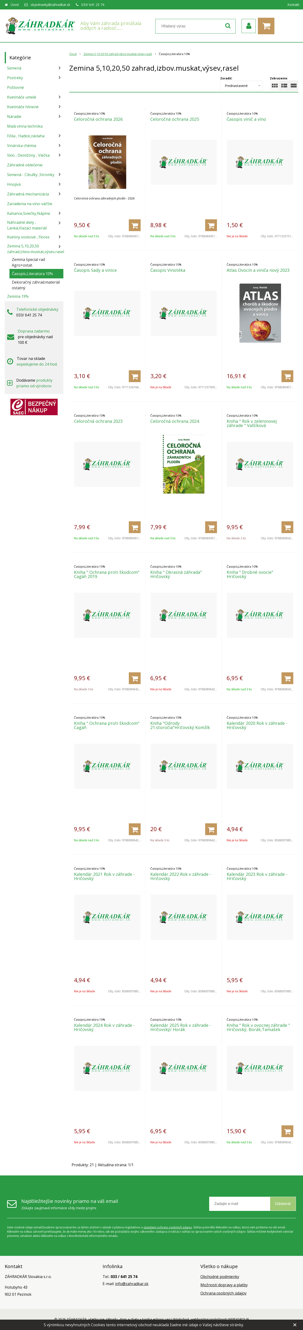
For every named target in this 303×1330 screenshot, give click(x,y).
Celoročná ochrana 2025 (174, 119)
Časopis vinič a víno (246, 119)
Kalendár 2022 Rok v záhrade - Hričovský (180, 876)
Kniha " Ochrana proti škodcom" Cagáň (106, 725)
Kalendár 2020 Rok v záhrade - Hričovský (257, 725)
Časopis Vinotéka (167, 270)
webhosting (199, 1319)
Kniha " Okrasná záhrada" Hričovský (176, 574)
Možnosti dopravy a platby (224, 1284)
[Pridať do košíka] (135, 225)
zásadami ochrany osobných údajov (167, 1227)
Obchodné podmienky (219, 1276)
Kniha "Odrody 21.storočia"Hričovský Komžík (180, 725)
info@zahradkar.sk (131, 1283)
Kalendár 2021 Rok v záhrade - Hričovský (104, 876)
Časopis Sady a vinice (95, 270)
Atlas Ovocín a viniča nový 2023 (258, 270)
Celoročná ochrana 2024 (174, 421)
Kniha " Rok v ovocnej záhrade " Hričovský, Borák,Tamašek (258, 1027)
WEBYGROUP (238, 1319)
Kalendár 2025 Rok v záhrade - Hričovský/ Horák (180, 1027)
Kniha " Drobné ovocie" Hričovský (250, 574)
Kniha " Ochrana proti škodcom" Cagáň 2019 (106, 574)
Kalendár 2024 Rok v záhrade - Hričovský (104, 1027)
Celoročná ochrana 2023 (98, 421)
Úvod (15, 4)
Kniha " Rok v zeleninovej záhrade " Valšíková (252, 423)
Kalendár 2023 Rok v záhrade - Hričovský (257, 876)
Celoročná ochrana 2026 (98, 119)
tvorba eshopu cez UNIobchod (165, 1319)
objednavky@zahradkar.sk (50, 4)
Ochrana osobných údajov (223, 1293)
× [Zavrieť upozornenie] (295, 1325)
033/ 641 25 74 (92, 4)
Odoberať (283, 1204)
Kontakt (293, 4)
